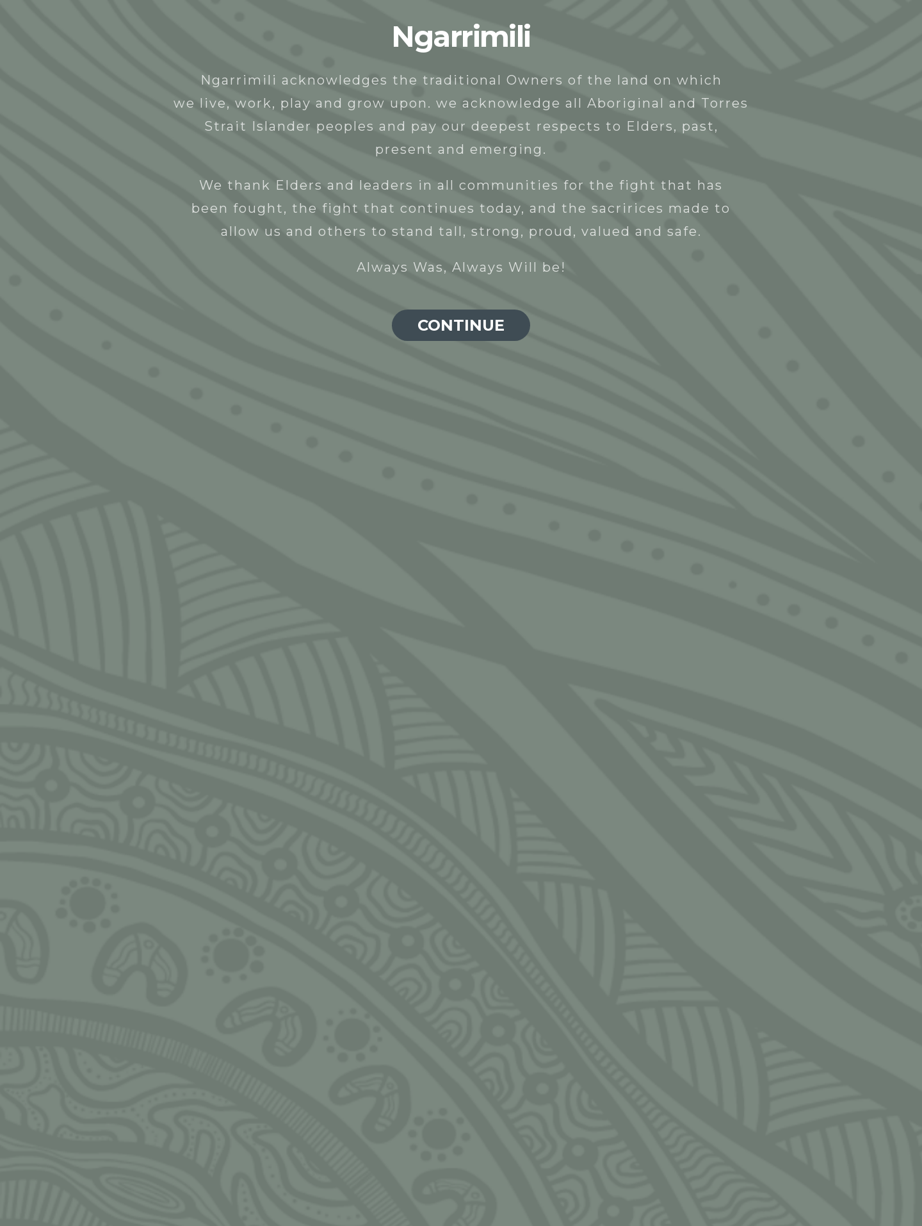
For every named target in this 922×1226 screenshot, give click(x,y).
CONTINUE (461, 325)
